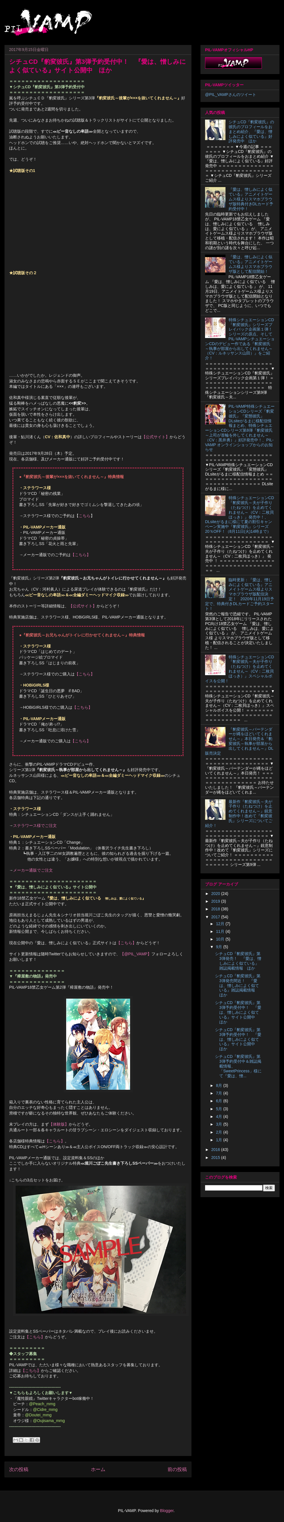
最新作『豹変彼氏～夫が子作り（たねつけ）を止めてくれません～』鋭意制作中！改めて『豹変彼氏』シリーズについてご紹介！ (238, 813)
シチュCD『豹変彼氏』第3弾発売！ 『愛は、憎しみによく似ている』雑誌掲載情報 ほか (238, 960)
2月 (219, 1132)
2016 (216, 1149)
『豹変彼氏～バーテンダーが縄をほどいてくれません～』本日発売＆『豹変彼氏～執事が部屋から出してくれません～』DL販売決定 (239, 741)
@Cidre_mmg (45, 1409)
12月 (220, 923)
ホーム (98, 1469)
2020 (216, 893)
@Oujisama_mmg (49, 1420)
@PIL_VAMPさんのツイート (230, 94)
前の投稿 (177, 1469)
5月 (219, 1109)
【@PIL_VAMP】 (135, 954)
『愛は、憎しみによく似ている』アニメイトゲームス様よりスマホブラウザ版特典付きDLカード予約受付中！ (251, 199)
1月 (219, 1140)
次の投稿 (18, 1469)
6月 (219, 1101)
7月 (219, 1093)
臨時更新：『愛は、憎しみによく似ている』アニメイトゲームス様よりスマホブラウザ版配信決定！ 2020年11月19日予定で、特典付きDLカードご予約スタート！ (239, 594)
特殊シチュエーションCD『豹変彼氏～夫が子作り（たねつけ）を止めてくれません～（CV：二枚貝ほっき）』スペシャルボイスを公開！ (239, 669)
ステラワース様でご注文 (35, 825)
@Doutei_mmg (38, 1415)
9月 (219, 947)
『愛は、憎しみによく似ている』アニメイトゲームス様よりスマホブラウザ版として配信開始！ (250, 264)
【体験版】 (59, 1124)
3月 (219, 1124)
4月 (219, 1116)
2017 (216, 917)
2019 (216, 901)
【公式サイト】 (156, 437)
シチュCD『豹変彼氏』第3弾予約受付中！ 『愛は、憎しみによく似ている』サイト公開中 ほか (238, 1012)
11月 (220, 931)
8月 (219, 1085)
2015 (216, 1157)
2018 (216, 909)
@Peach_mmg (42, 1404)
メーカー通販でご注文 (33, 870)
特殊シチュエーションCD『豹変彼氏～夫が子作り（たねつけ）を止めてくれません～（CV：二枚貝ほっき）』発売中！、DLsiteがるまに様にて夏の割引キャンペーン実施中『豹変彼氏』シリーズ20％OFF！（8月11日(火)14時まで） (239, 514)
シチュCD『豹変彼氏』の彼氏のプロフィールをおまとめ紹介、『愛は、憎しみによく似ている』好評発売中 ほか (251, 131)
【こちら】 (81, 554)
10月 (220, 939)
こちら (85, 515)
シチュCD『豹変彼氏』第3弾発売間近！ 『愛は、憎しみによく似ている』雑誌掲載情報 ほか (237, 985)
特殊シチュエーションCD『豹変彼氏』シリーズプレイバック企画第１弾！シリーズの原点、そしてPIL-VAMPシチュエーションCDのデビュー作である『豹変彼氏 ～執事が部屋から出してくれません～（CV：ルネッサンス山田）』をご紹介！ (240, 338)
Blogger (166, 1510)
